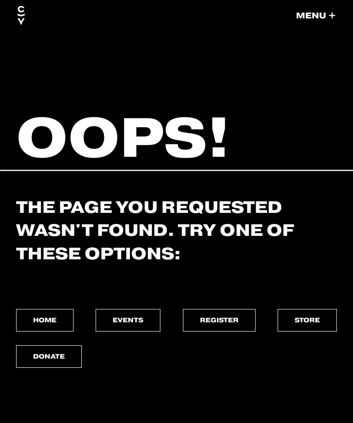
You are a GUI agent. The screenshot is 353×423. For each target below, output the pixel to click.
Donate (49, 356)
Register (219, 320)
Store (307, 320)
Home (45, 320)
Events (128, 320)
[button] (316, 15)
